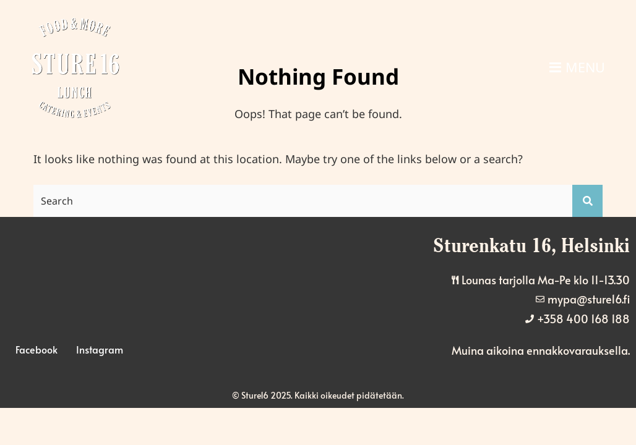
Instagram (99, 349)
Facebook (36, 349)
